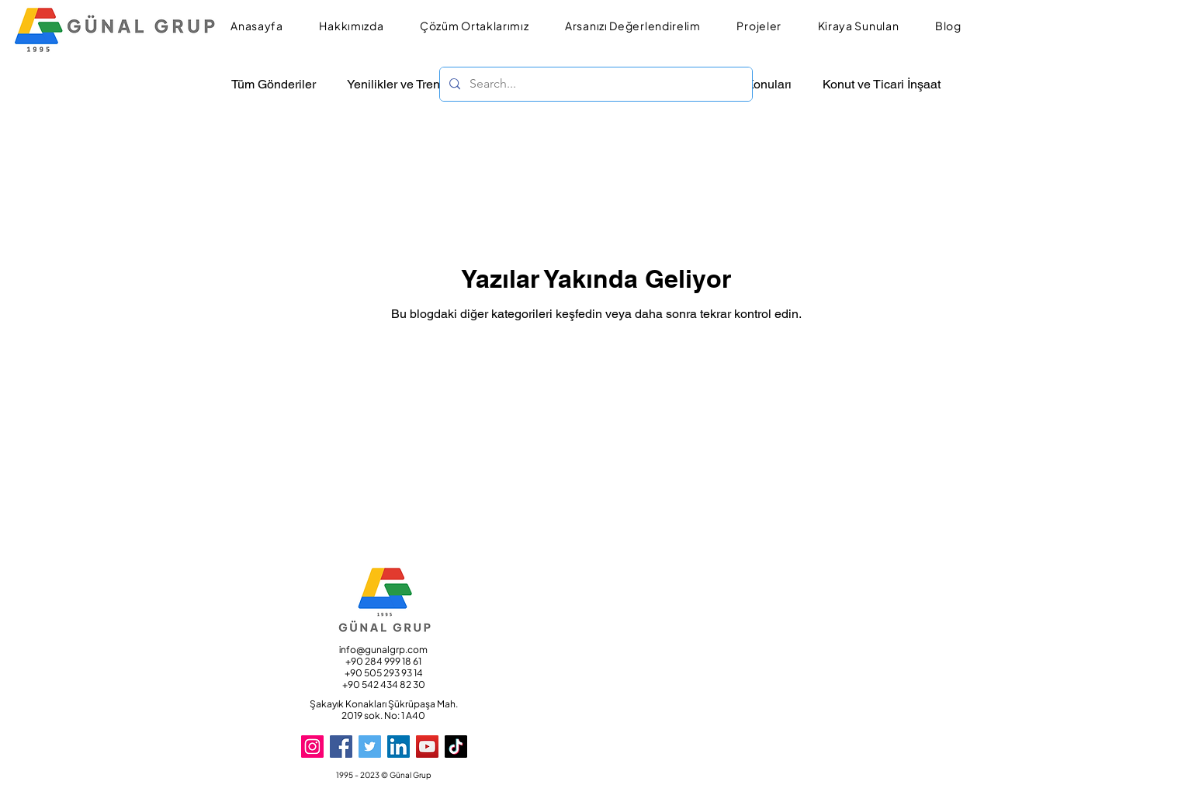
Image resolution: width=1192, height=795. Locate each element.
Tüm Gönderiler (273, 84)
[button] (351, 26)
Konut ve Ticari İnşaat (882, 84)
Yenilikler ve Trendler (404, 84)
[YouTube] (427, 746)
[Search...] (594, 84)
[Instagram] (312, 746)
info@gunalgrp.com (383, 649)
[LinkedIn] (398, 746)
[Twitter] (370, 746)
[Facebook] (341, 746)
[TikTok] (456, 746)
